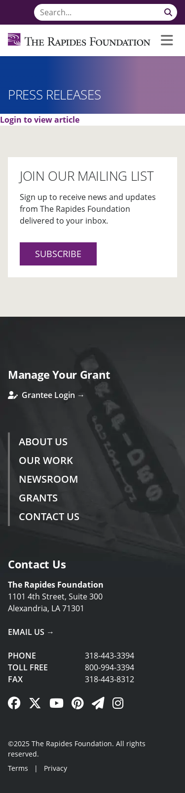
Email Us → (31, 632)
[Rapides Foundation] (79, 40)
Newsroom (48, 479)
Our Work (46, 460)
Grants (38, 497)
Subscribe (58, 254)
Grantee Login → (46, 395)
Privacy (55, 768)
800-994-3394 (109, 667)
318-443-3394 (109, 655)
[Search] (105, 12)
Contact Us (49, 516)
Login (7, 785)
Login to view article (39, 119)
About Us (43, 441)
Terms (18, 768)
